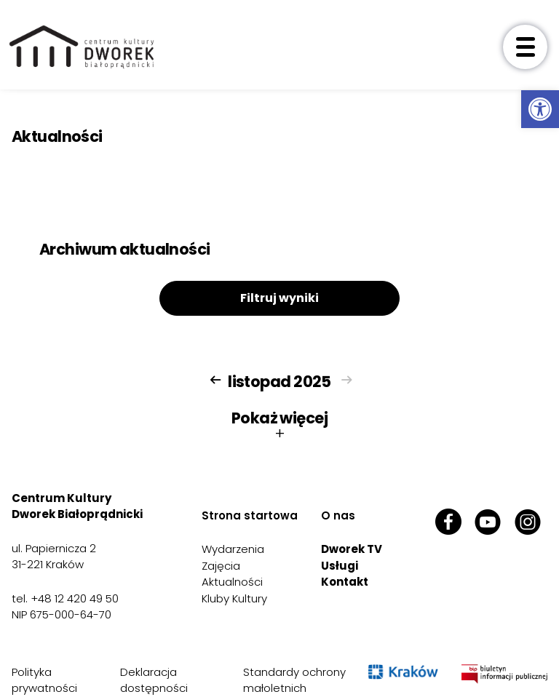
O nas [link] (338, 515)
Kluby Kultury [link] (234, 598)
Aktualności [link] (232, 581)
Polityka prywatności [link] (44, 680)
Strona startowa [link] (250, 515)
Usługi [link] (339, 565)
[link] (540, 109)
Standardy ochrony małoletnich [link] (294, 680)
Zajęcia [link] (221, 565)
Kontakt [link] (344, 581)
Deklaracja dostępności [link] (154, 680)
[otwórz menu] (525, 47)
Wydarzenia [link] (233, 549)
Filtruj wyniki (279, 298)
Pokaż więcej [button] (279, 425)
